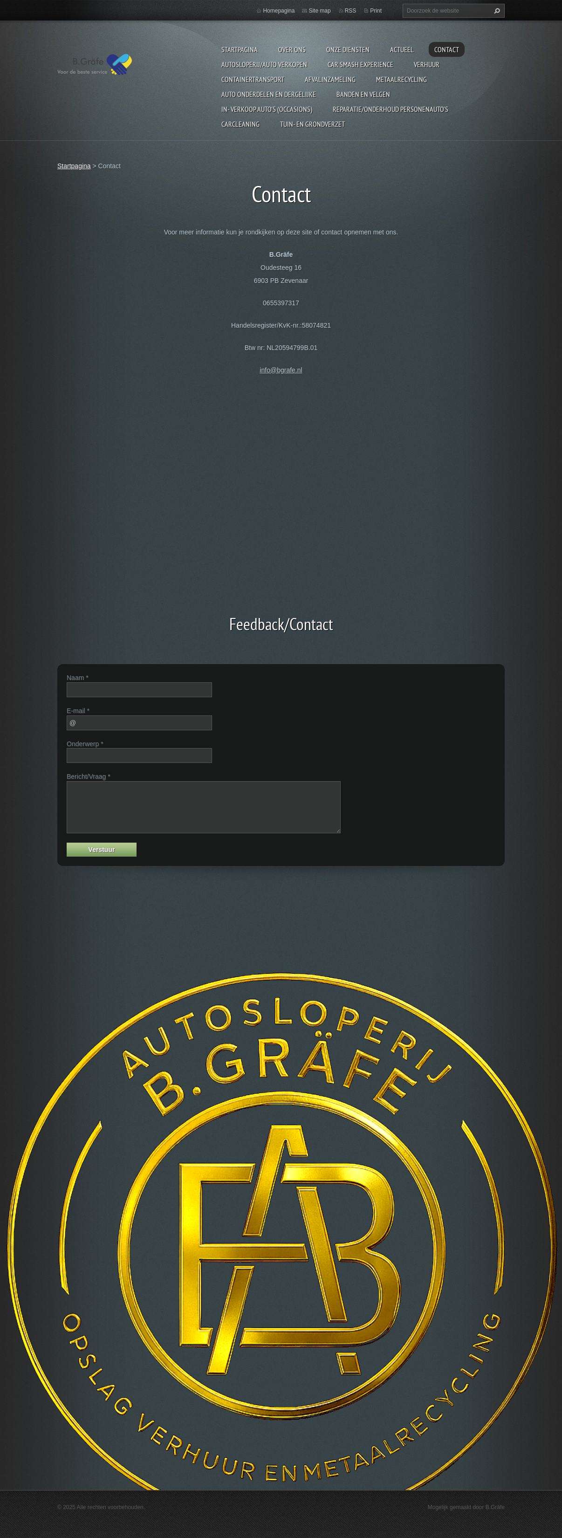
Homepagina (279, 10)
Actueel (402, 49)
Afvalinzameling (330, 79)
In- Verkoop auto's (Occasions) (266, 109)
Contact (446, 49)
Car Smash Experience (360, 64)
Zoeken (496, 11)
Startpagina (239, 49)
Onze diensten (348, 49)
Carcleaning (240, 124)
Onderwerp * (85, 744)
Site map (319, 10)
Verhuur (426, 64)
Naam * (78, 677)
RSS (350, 10)
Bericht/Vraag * (88, 776)
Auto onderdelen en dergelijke (268, 94)
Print (376, 10)
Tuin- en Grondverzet (312, 124)
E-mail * (78, 710)
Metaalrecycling (401, 79)
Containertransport (252, 79)
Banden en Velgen (363, 94)
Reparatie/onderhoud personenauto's (390, 109)
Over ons (292, 49)
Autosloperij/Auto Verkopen (264, 64)
